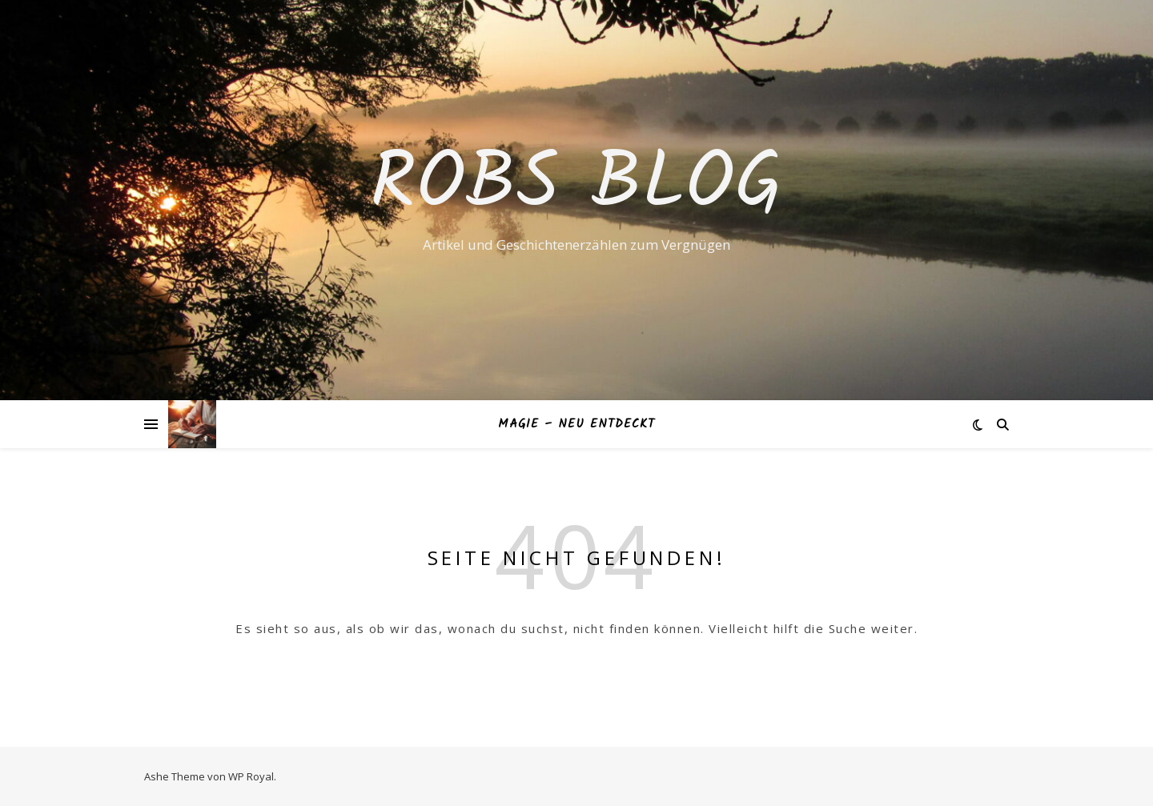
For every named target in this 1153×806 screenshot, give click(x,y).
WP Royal (251, 776)
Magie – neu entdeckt (576, 424)
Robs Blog (577, 186)
